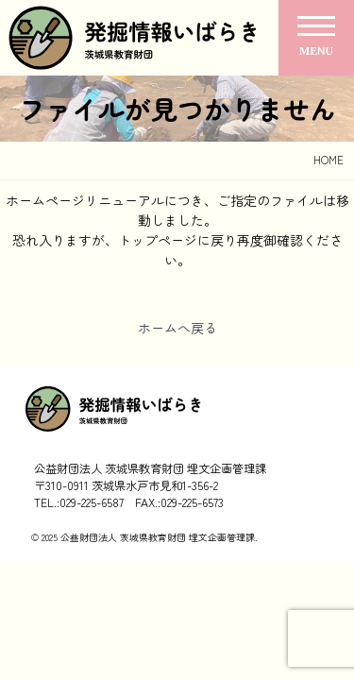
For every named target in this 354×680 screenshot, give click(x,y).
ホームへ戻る (177, 327)
